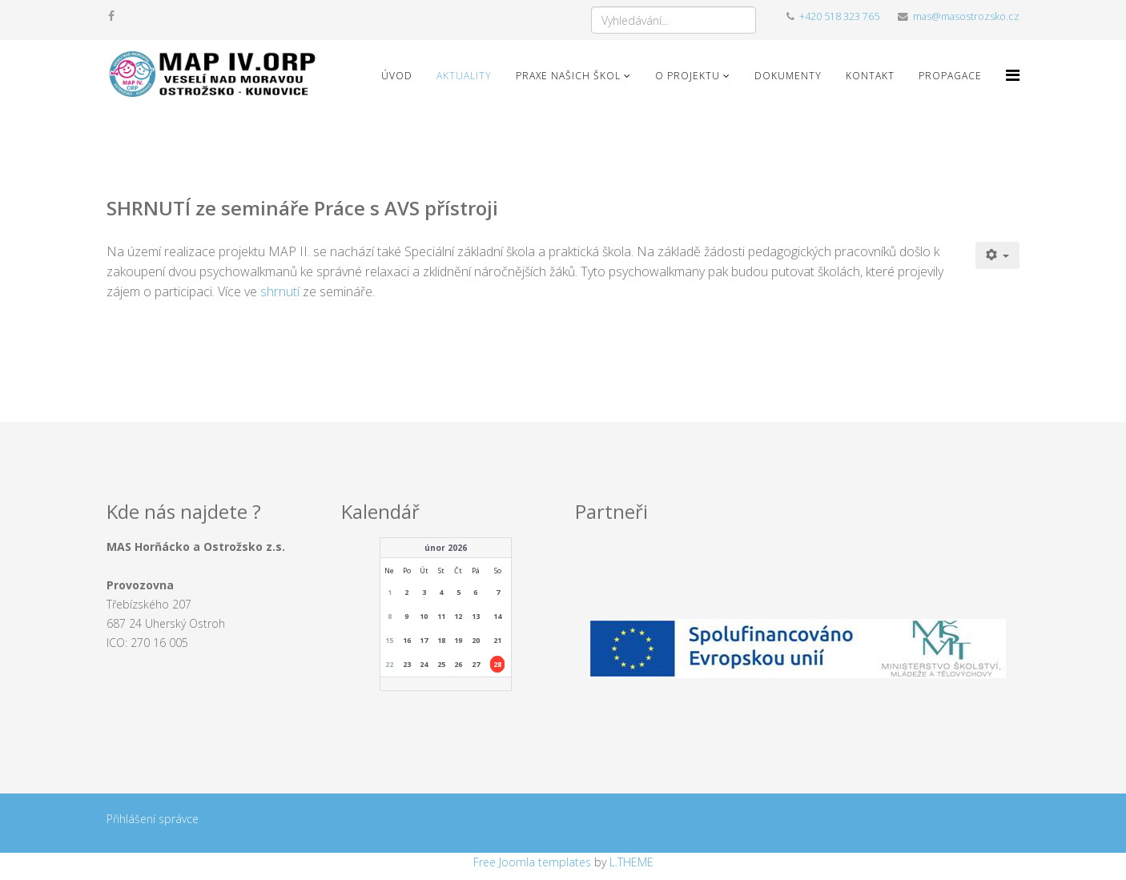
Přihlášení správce (153, 818)
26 (458, 664)
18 (441, 640)
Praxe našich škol (568, 75)
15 (389, 640)
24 (424, 664)
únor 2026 (445, 547)
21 (497, 640)
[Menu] (1012, 75)
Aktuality (464, 75)
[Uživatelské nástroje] (997, 255)
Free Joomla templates (532, 862)
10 (424, 616)
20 (476, 640)
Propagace (950, 75)
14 (497, 616)
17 (424, 640)
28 (497, 664)
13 (476, 616)
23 (407, 664)
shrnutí (281, 291)
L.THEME (631, 862)
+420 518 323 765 (839, 16)
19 (458, 640)
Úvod (396, 75)
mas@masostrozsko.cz (966, 16)
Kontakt (870, 75)
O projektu (687, 75)
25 (441, 664)
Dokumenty (788, 75)
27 (476, 664)
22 (389, 664)
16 (407, 640)
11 (441, 616)
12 (458, 616)
